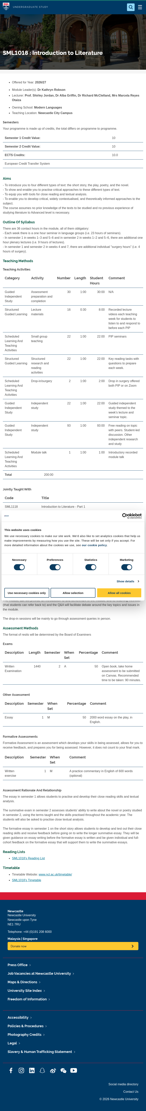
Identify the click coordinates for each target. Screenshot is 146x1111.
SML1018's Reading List (28, 858)
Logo (6, 7)
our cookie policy (94, 545)
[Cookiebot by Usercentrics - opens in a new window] (125, 516)
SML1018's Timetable (26, 880)
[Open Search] (131, 7)
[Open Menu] (140, 7)
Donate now (19, 946)
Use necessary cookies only (27, 592)
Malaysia (14, 939)
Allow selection (73, 592)
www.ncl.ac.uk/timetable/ (55, 874)
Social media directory (123, 1084)
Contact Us (130, 1091)
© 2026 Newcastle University (118, 1099)
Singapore (30, 939)
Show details (125, 581)
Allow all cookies (119, 592)
